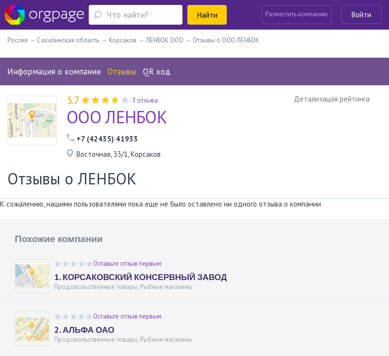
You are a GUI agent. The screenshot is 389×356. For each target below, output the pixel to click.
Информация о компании (54, 71)
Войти (361, 14)
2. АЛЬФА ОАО (84, 329)
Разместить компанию (296, 14)
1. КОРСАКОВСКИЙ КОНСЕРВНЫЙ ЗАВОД (140, 277)
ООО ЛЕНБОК (117, 117)
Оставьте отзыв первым (127, 263)
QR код (157, 71)
